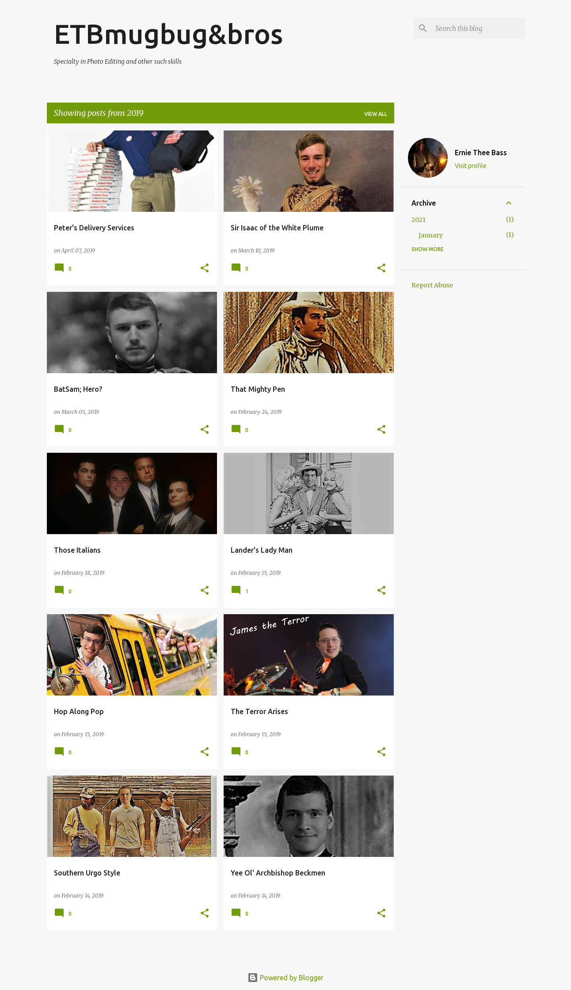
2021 (418, 220)
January (431, 235)
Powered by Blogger (285, 978)
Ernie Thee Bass (481, 153)
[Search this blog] (478, 28)
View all (375, 114)
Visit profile (471, 165)
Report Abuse (432, 285)
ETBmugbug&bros (168, 33)
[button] (204, 269)
